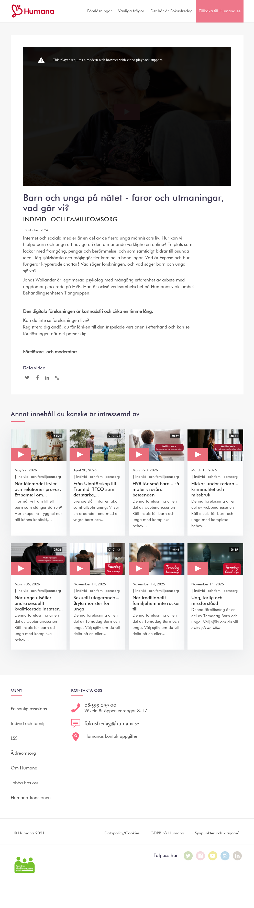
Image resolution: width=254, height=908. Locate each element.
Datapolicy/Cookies (122, 833)
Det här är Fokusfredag (171, 11)
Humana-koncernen (31, 798)
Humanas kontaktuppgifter (110, 736)
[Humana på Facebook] (200, 855)
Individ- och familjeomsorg (70, 220)
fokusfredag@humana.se (111, 723)
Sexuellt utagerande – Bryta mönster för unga (96, 603)
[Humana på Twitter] (188, 855)
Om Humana (24, 768)
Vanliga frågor (131, 11)
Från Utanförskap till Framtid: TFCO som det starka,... (94, 489)
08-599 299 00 (100, 704)
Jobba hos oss (24, 783)
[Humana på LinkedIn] (237, 855)
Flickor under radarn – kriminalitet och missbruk (214, 489)
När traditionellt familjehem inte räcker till (156, 603)
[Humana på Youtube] (212, 855)
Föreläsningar (99, 11)
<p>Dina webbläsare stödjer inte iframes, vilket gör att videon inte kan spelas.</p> (127, 116)
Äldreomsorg (23, 753)
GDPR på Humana (167, 833)
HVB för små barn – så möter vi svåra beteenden (155, 489)
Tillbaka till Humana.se (219, 11)
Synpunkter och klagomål (217, 833)
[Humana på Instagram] (225, 855)
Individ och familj (27, 723)
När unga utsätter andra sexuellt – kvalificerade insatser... (39, 603)
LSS (14, 738)
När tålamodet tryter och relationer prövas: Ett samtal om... (38, 489)
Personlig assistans (29, 709)
